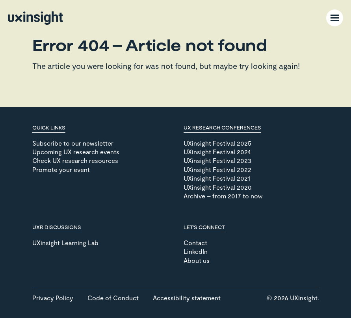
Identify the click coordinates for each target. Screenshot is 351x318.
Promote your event (61, 169)
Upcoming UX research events (75, 151)
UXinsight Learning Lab (65, 242)
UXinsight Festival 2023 (217, 160)
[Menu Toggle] (334, 17)
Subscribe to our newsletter (72, 143)
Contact (195, 242)
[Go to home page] (35, 18)
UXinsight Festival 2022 (217, 169)
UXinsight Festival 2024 (217, 151)
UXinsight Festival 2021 (217, 178)
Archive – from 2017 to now (223, 196)
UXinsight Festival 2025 (217, 143)
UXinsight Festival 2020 (218, 187)
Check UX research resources (75, 160)
